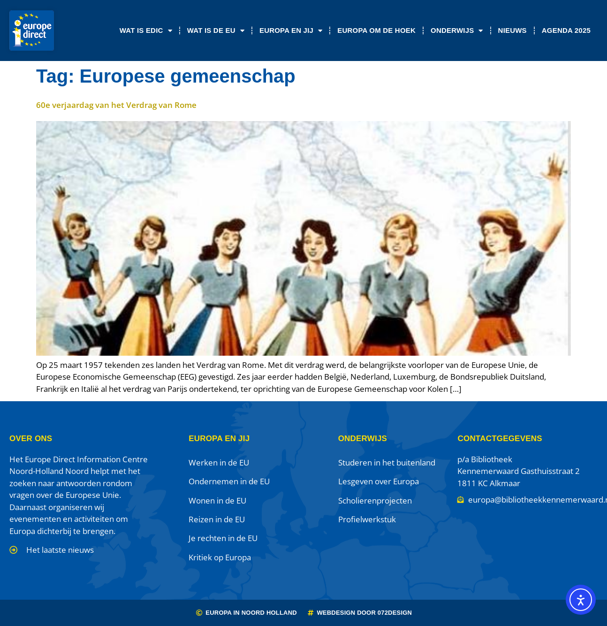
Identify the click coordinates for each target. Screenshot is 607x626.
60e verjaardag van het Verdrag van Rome (116, 104)
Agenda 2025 (566, 30)
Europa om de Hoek (376, 30)
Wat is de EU (215, 31)
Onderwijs (457, 31)
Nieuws (512, 30)
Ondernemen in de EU (229, 481)
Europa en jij (290, 31)
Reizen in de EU (217, 519)
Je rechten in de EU (223, 538)
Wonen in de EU (217, 500)
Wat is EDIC (146, 31)
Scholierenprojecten (375, 500)
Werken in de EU (219, 462)
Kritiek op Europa (220, 557)
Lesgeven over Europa (378, 481)
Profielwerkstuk (367, 519)
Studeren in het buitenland (386, 462)
